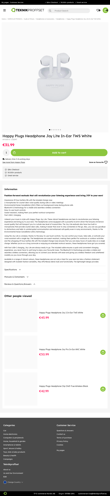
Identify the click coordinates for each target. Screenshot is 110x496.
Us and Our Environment (13, 473)
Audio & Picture (29, 19)
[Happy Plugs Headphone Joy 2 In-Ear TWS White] (22, 315)
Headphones (60, 19)
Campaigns (8, 459)
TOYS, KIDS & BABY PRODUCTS (14, 452)
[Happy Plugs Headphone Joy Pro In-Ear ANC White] (22, 352)
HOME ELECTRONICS (15, 19)
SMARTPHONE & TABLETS (12, 445)
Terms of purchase (64, 438)
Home (4, 19)
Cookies (60, 445)
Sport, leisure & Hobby (12, 448)
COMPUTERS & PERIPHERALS (13, 438)
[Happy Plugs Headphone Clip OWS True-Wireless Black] (22, 389)
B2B (5, 477)
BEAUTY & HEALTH (9, 456)
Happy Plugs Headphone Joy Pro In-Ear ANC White (62, 349)
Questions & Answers (65, 431)
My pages (5, 2)
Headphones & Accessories (45, 19)
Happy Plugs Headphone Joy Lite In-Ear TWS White (83, 19)
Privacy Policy (62, 441)
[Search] (69, 10)
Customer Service (16, 2)
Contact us (61, 434)
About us (6, 470)
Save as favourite (98, 162)
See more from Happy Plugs (13, 162)
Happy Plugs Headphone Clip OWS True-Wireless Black (63, 386)
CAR (4, 431)
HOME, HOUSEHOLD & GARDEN (14, 441)
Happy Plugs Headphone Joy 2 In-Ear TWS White (61, 313)
